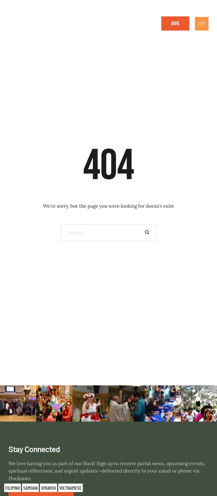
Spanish (48, 488)
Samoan (30, 488)
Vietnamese (70, 488)
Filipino (12, 488)
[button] (175, 23)
